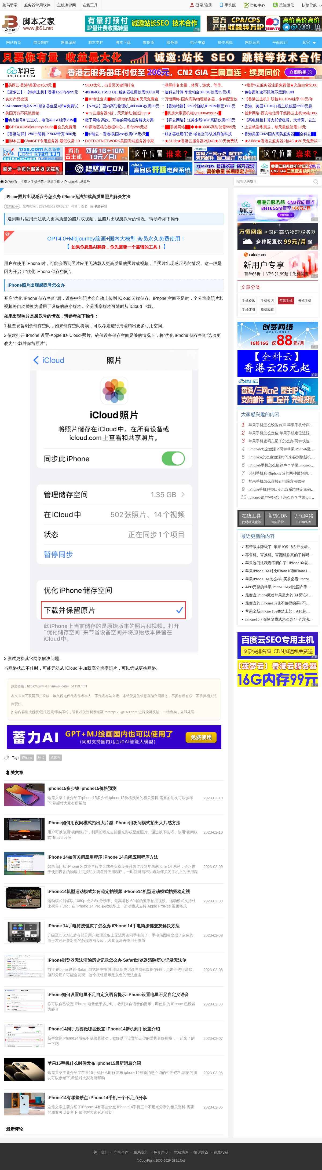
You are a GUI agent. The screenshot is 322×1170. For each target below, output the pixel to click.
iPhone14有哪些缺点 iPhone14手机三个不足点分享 (97, 1097)
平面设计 (279, 42)
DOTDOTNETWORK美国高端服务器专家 (119, 141)
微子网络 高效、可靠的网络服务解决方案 (119, 120)
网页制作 (41, 42)
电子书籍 (197, 42)
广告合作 (121, 1152)
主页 (24, 182)
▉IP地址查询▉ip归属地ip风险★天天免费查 (121, 99)
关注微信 (286, 5)
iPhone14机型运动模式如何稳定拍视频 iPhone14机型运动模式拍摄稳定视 (118, 891)
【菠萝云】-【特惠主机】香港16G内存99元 (41, 92)
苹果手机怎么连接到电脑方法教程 (276, 481)
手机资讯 (248, 300)
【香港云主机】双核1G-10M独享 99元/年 (278, 99)
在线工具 (90, 5)
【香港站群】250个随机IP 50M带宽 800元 (200, 106)
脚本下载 (123, 42)
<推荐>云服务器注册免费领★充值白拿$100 (280, 85)
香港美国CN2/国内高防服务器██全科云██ (280, 134)
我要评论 (98, 206)
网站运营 (252, 42)
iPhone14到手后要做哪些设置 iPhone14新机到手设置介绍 (103, 1029)
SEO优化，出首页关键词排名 (109, 85)
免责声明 (161, 1152)
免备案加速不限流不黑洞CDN (269, 92)
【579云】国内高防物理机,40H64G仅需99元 (122, 106)
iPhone (27, 758)
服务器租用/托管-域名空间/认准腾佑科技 (198, 134)
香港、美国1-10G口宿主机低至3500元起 (278, 106)
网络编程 (68, 42)
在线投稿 (221, 1152)
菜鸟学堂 (9, 5)
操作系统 (225, 42)
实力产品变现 (16, 99)
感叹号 (55, 758)
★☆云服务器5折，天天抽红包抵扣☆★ (118, 113)
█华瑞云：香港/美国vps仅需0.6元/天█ (117, 134)
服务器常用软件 (37, 5)
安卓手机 (304, 300)
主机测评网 (66, 5)
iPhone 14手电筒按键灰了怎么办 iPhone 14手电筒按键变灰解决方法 (113, 926)
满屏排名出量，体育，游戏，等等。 (195, 85)
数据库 (148, 42)
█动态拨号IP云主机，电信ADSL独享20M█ (40, 120)
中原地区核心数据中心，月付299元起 (116, 127)
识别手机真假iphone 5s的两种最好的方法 (282, 473)
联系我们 (140, 1152)
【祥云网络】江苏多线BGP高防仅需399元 (200, 120)
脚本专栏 (95, 42)
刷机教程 (267, 310)
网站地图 (181, 1152)
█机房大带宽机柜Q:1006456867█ (193, 113)
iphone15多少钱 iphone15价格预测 (81, 788)
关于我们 (100, 1152)
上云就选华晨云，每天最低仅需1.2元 (275, 127)
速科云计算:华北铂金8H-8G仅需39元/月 (198, 92)
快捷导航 (312, 5)
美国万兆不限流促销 (22, 113)
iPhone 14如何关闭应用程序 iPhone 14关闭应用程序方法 (102, 857)
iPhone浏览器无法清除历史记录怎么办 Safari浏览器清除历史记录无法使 (116, 960)
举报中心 (257, 5)
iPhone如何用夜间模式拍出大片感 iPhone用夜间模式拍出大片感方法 (113, 823)
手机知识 (267, 300)
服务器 (172, 42)
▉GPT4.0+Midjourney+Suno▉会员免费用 (40, 127)
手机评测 (248, 310)
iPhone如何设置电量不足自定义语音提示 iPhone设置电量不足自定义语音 (118, 994)
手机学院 (37, 182)
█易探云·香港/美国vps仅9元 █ (30, 85)
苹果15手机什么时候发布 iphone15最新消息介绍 (94, 1063)
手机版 (230, 5)
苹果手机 (53, 182)
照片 (41, 758)
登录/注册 (204, 5)
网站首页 (13, 42)
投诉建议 (200, 1152)
